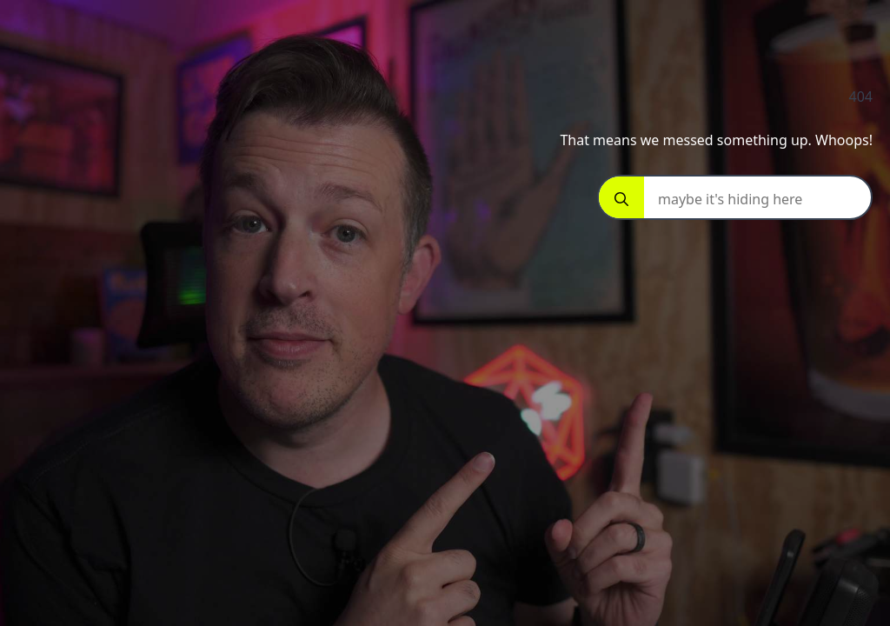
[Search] (621, 199)
